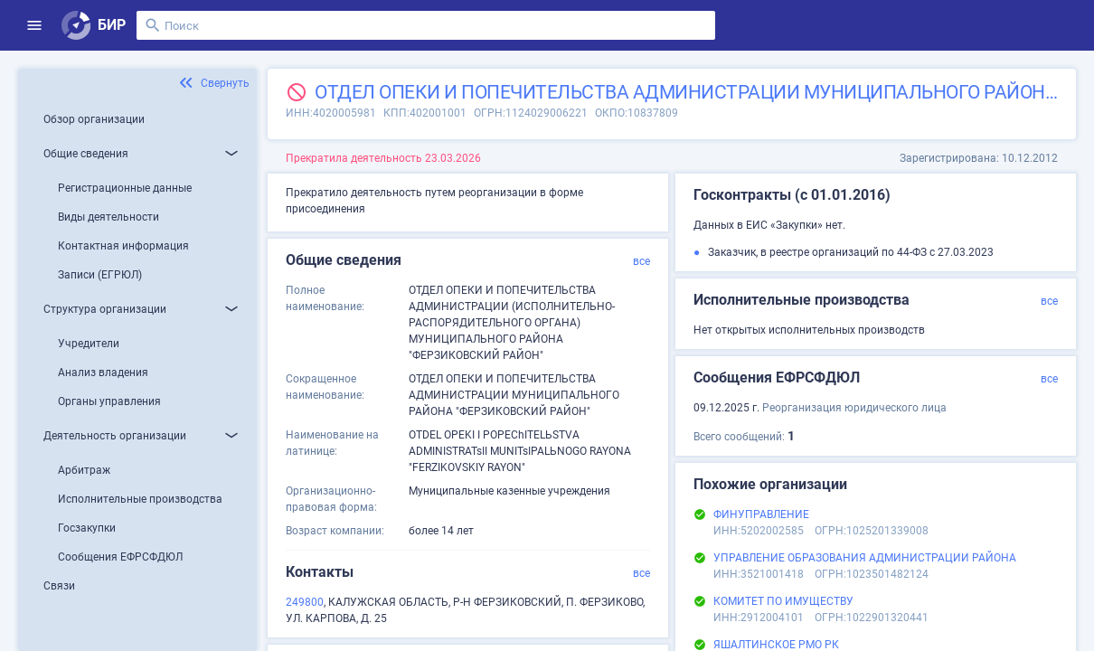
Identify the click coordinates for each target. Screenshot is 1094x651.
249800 (305, 602)
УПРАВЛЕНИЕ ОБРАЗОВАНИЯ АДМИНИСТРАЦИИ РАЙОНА (864, 558)
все (641, 261)
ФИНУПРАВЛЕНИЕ (761, 514)
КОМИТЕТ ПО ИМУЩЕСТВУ (783, 601)
